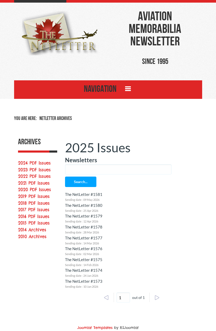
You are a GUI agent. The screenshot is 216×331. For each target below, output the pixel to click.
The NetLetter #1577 (83, 238)
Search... (80, 181)
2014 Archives (32, 229)
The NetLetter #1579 (83, 216)
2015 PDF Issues (34, 223)
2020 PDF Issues (34, 189)
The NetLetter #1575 (83, 259)
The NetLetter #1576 (83, 248)
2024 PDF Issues (34, 163)
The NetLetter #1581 (83, 194)
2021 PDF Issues (34, 183)
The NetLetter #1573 (83, 281)
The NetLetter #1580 (83, 205)
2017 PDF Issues (33, 209)
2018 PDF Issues (34, 203)
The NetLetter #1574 (83, 270)
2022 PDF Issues (34, 176)
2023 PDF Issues (34, 169)
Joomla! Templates (95, 327)
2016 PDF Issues (33, 216)
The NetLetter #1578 (83, 227)
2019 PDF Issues (34, 196)
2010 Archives (32, 236)
